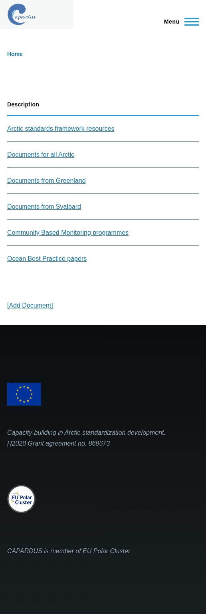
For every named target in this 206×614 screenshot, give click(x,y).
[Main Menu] (179, 21)
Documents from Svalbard (44, 206)
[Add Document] (30, 305)
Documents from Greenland (46, 180)
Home (15, 54)
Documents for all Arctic (40, 154)
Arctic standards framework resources (61, 128)
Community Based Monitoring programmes (68, 232)
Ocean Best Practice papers (47, 258)
